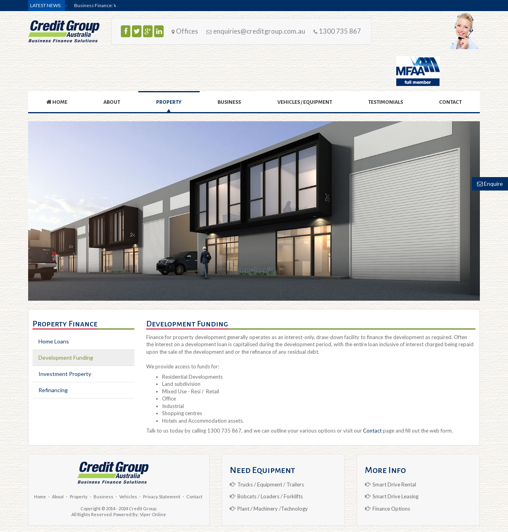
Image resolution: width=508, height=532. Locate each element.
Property (79, 496)
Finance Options (387, 508)
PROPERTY (168, 102)
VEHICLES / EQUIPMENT (304, 102)
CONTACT (450, 102)
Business (103, 496)
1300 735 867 (337, 31)
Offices (185, 31)
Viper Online (153, 514)
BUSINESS (229, 102)
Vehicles (128, 496)
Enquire (490, 183)
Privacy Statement (161, 496)
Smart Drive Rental (390, 484)
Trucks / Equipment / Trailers (267, 484)
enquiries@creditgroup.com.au (255, 31)
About (58, 496)
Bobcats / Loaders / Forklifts (266, 496)
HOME (56, 102)
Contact (372, 430)
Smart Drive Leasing (391, 496)
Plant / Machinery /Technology (269, 508)
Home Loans (53, 341)
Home (40, 496)
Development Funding (65, 357)
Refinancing (53, 390)
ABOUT (111, 102)
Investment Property (64, 373)
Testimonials (385, 102)
